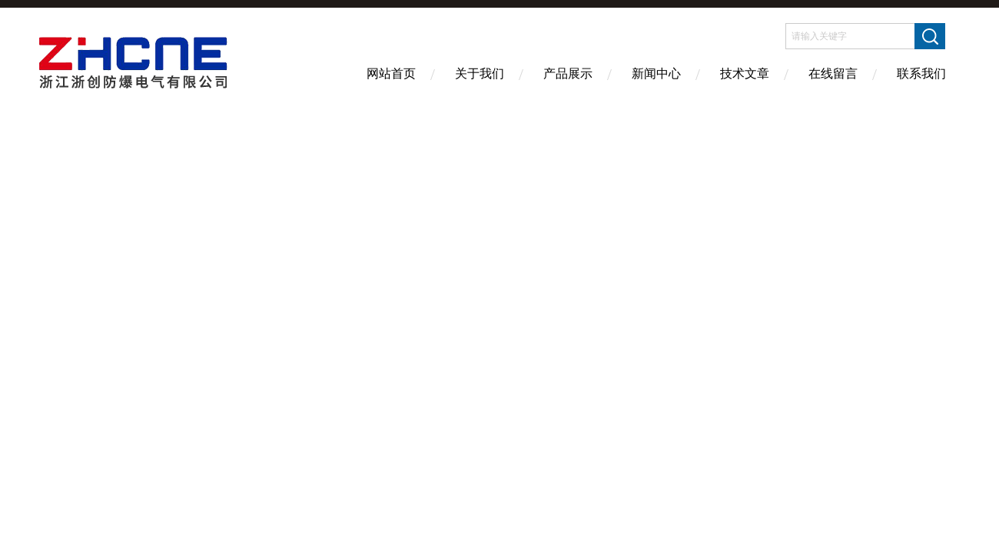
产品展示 (567, 73)
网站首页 (391, 73)
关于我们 (479, 73)
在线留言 (833, 73)
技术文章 (744, 73)
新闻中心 (656, 73)
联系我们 (921, 73)
